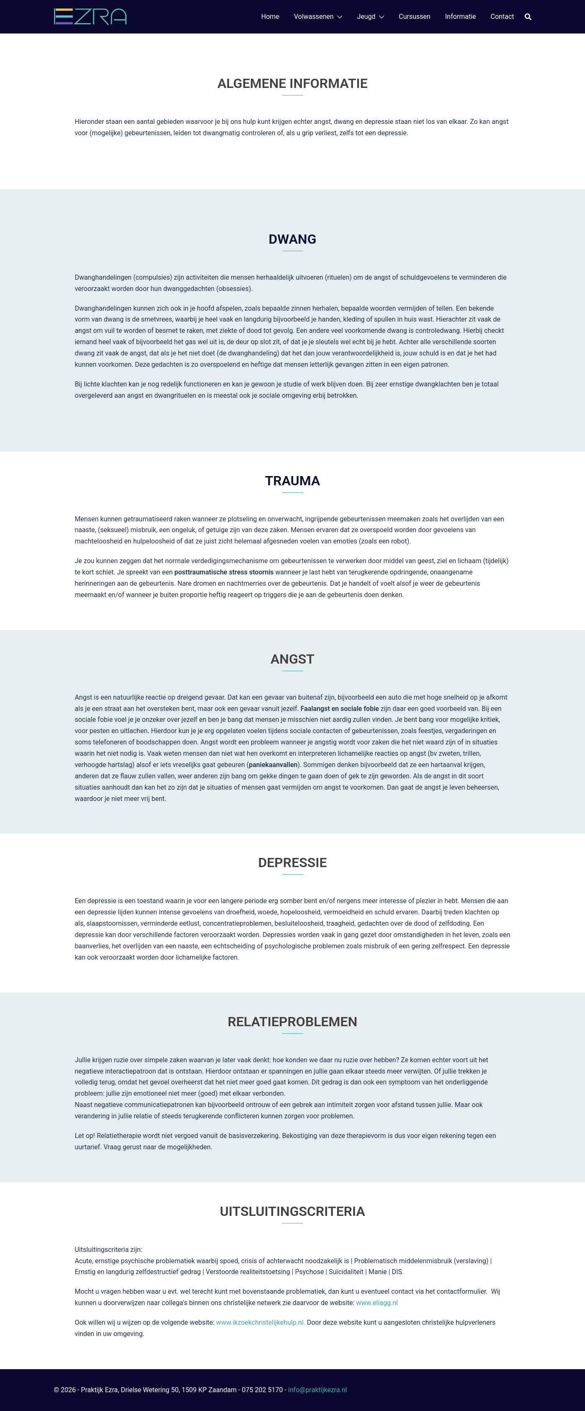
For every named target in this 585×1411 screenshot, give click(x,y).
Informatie (460, 17)
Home (270, 17)
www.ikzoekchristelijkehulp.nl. (260, 1322)
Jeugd (366, 17)
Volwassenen (314, 17)
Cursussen (414, 17)
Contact (502, 17)
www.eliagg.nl (377, 1303)
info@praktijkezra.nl (317, 1390)
